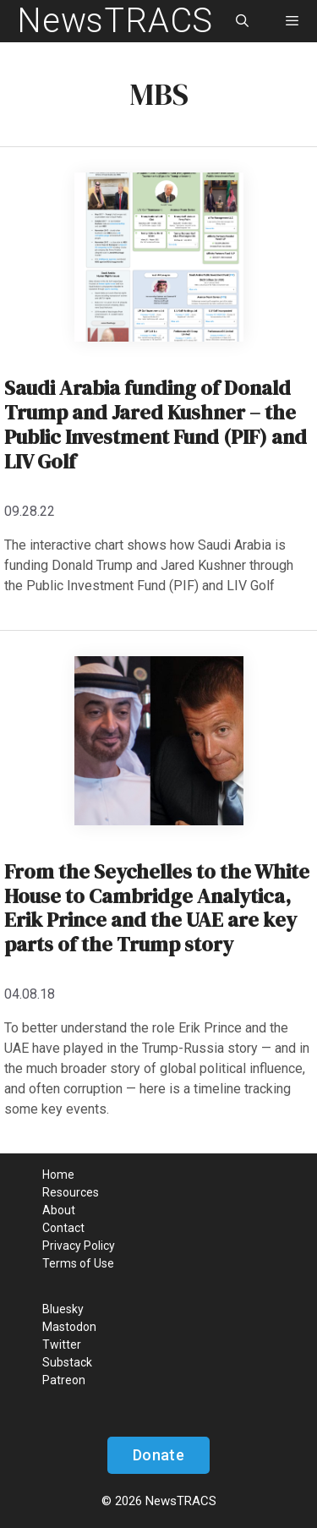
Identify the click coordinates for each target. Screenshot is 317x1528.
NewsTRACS (115, 21)
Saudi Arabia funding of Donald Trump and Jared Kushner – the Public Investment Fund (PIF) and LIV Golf (155, 424)
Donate (158, 1455)
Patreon (63, 1380)
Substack (67, 1362)
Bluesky (63, 1309)
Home (58, 1174)
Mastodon (69, 1327)
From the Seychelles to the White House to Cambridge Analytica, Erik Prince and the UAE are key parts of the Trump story (156, 907)
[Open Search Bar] (241, 21)
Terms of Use (78, 1263)
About (58, 1210)
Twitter (61, 1344)
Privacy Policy (78, 1245)
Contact (63, 1228)
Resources (70, 1192)
